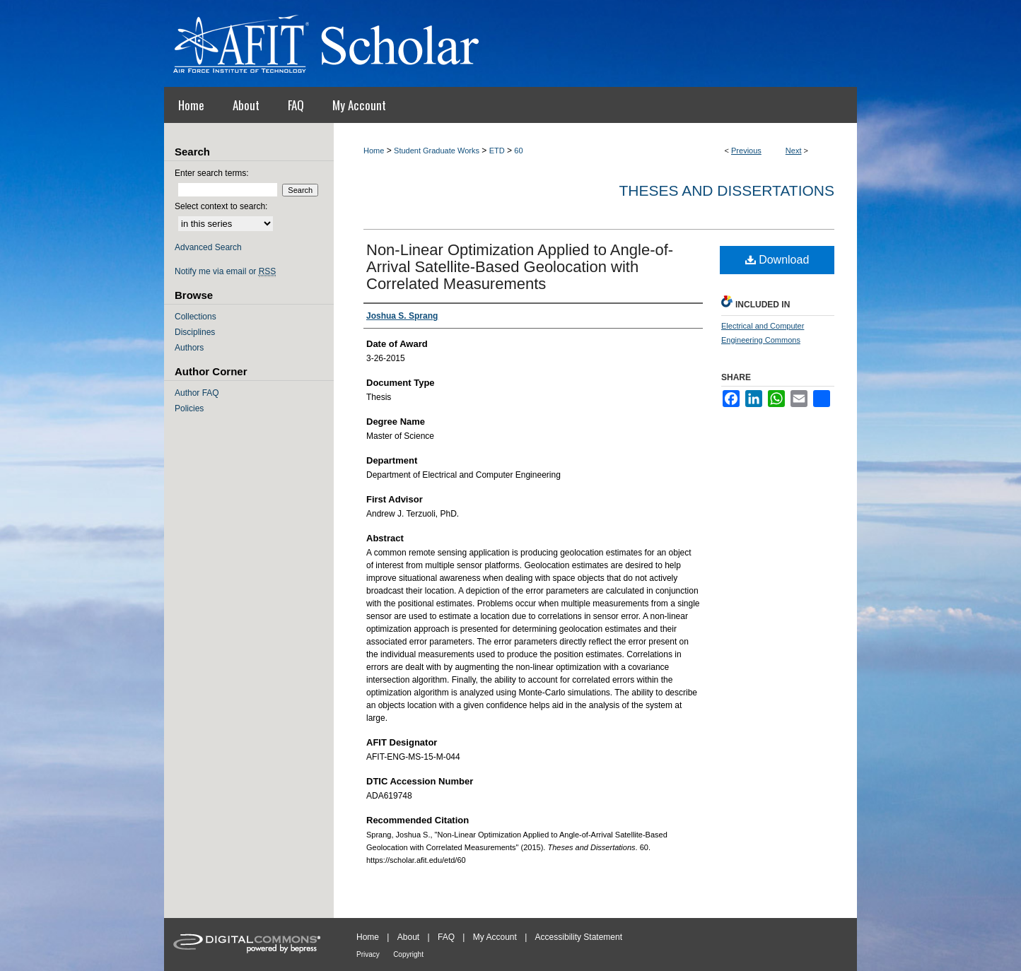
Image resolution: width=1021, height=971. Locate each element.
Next (794, 150)
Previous (746, 150)
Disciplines (195, 332)
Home (373, 150)
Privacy (368, 954)
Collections (195, 317)
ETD (497, 150)
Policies (189, 408)
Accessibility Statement (578, 937)
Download (777, 260)
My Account (495, 937)
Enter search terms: (212, 173)
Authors (189, 348)
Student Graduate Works (436, 150)
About (408, 937)
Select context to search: (221, 206)
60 (518, 150)
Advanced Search (208, 247)
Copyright (408, 954)
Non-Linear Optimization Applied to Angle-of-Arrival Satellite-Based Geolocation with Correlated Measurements (519, 267)
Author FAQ (197, 393)
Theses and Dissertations (726, 190)
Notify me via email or (225, 271)
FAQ (446, 937)
